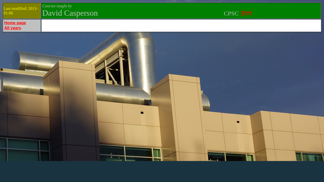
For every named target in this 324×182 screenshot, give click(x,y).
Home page (15, 23)
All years (12, 28)
